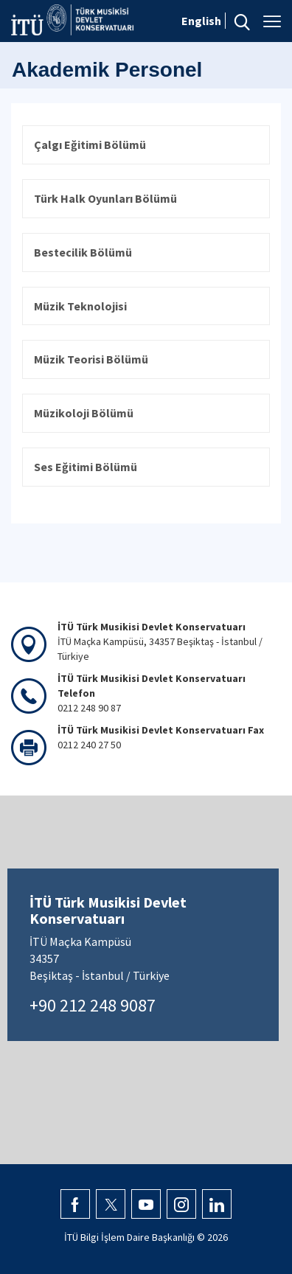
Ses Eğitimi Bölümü (85, 466)
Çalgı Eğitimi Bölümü (90, 144)
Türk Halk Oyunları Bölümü (105, 198)
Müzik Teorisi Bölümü (91, 359)
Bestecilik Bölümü (83, 252)
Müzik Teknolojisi (80, 306)
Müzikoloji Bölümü (83, 412)
